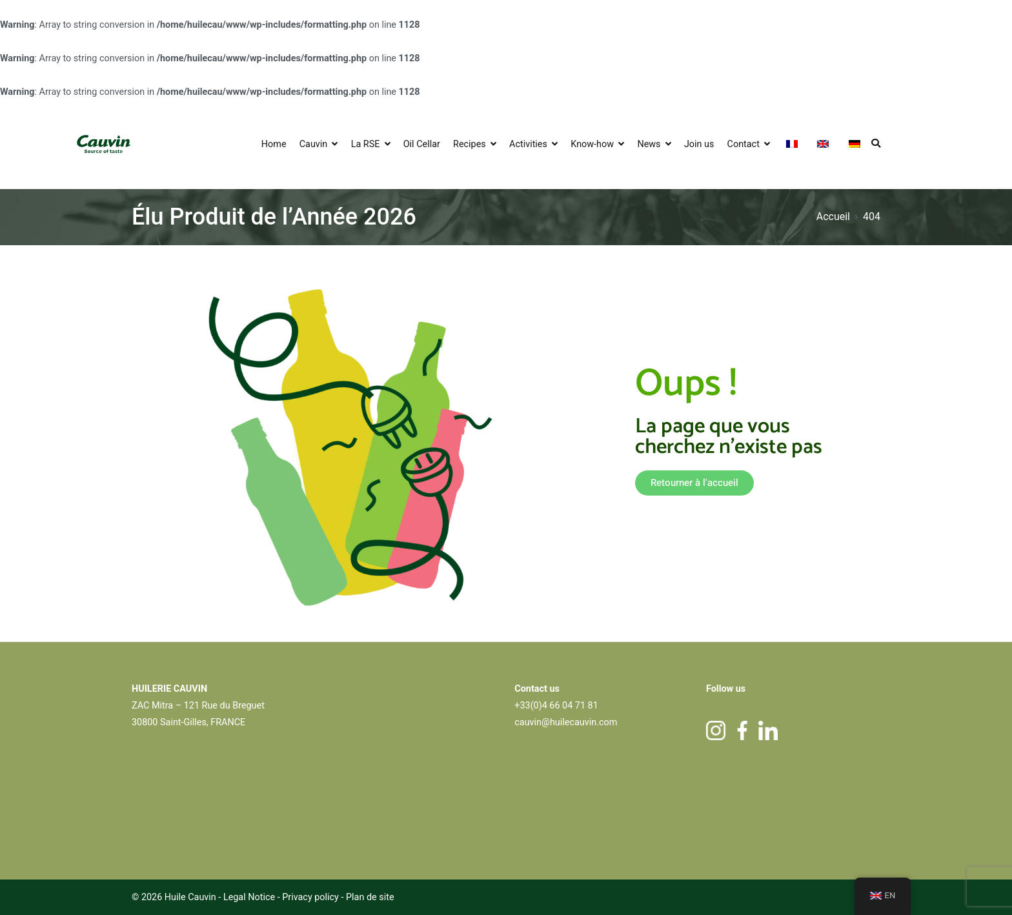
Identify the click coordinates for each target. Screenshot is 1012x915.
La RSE (365, 144)
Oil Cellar (421, 144)
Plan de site (370, 897)
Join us (699, 144)
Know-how (592, 144)
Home (274, 144)
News (648, 144)
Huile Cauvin (190, 897)
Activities (528, 144)
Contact (743, 144)
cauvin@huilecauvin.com (565, 722)
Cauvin (313, 144)
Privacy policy (311, 897)
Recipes (469, 144)
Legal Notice (249, 897)
